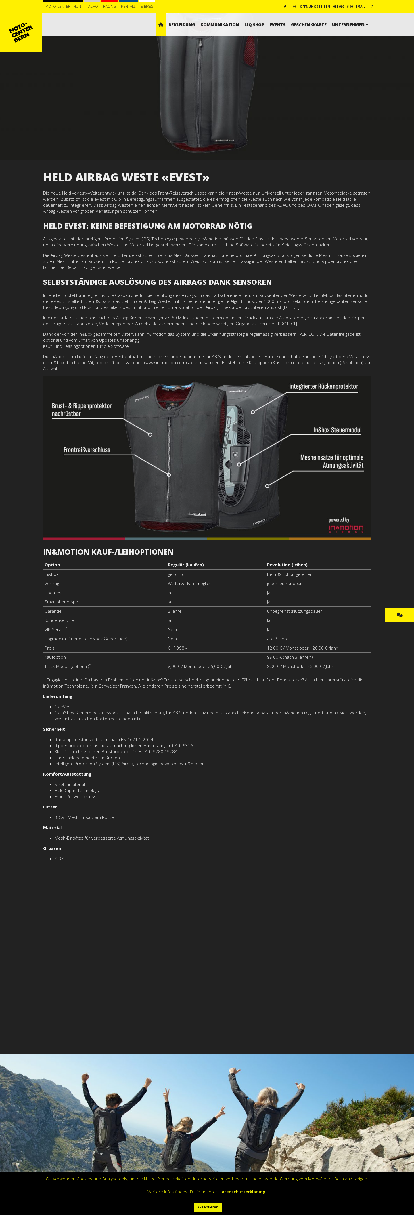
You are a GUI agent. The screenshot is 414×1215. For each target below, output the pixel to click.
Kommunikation (219, 24)
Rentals (128, 6)
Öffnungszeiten (315, 6)
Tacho (92, 6)
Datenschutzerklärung (242, 1192)
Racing (109, 6)
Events (277, 24)
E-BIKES (147, 6)
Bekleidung (181, 24)
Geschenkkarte (309, 24)
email (360, 6)
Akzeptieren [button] (207, 1207)
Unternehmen (350, 24)
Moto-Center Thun (63, 6)
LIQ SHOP (254, 24)
